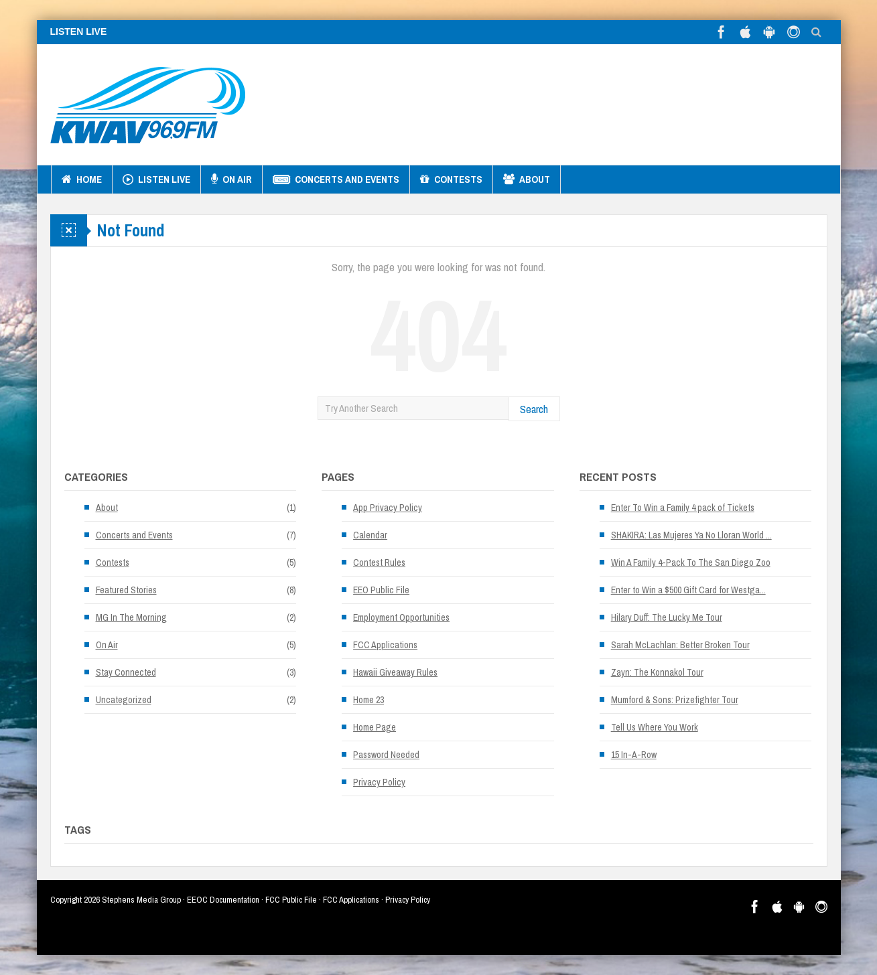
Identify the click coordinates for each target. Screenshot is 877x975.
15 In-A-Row (634, 755)
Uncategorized (123, 700)
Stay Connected (126, 672)
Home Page (374, 727)
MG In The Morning (131, 617)
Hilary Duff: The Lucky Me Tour (666, 617)
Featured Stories (126, 590)
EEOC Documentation (223, 899)
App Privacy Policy (387, 508)
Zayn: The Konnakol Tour (657, 672)
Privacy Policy (379, 782)
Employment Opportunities (401, 617)
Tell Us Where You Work (654, 727)
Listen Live (156, 179)
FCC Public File (291, 899)
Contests (451, 179)
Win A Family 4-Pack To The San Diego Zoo (690, 562)
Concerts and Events (336, 179)
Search (534, 409)
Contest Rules (379, 562)
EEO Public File (381, 590)
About (526, 179)
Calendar (370, 535)
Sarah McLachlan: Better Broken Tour (680, 645)
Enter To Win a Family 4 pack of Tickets (682, 508)
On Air (231, 179)
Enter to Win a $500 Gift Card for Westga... (688, 590)
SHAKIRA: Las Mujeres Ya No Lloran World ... (691, 535)
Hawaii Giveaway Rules (395, 672)
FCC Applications (385, 645)
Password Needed (386, 755)
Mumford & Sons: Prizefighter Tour (674, 700)
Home (82, 179)
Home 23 (368, 700)
